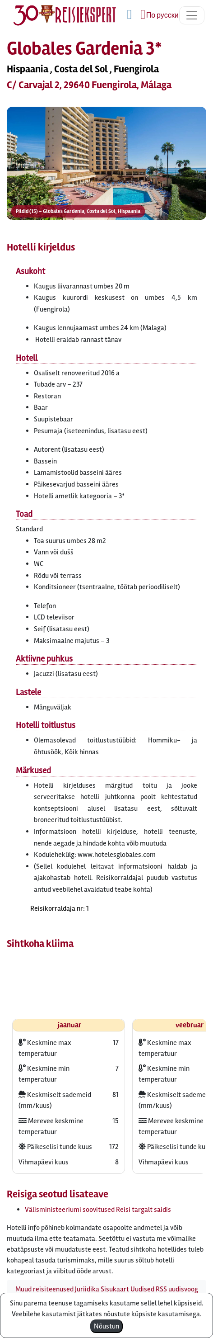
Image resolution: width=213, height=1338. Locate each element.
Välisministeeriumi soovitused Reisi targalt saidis (98, 1209)
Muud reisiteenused (44, 1289)
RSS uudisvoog (177, 1289)
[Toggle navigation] (191, 15)
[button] (106, 163)
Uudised (142, 1289)
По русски (162, 15)
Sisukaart (115, 1289)
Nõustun (106, 1326)
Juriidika (87, 1289)
